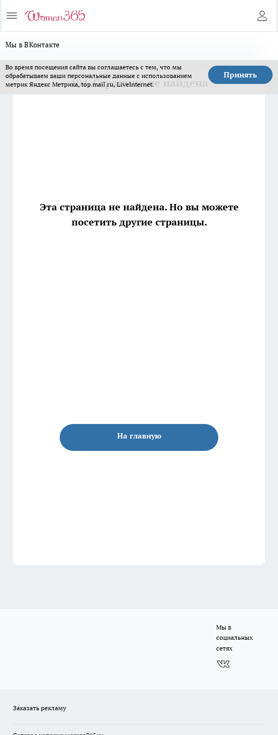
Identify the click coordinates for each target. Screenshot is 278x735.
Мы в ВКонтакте (32, 45)
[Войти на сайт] (262, 15)
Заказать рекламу (39, 708)
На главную (139, 436)
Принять (240, 75)
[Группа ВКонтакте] (223, 664)
